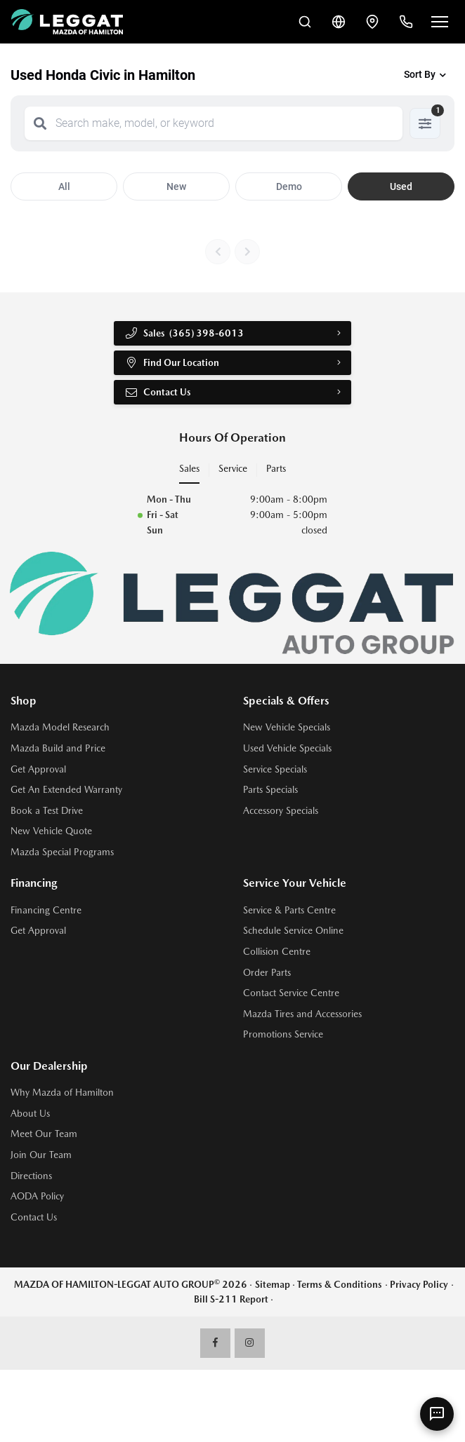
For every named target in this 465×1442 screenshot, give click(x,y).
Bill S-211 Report (231, 1299)
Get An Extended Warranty (66, 789)
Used (401, 186)
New (176, 186)
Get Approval (38, 769)
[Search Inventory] (305, 22)
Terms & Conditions (339, 1284)
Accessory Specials (280, 810)
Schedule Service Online (293, 930)
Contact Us (157, 392)
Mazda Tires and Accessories (302, 1013)
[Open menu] (440, 21)
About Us (30, 1113)
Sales (189, 468)
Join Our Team (41, 1154)
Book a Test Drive (47, 810)
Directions (31, 1175)
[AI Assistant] (437, 1414)
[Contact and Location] (372, 22)
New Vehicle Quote (51, 830)
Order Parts (267, 972)
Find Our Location (171, 363)
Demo (289, 186)
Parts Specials (270, 789)
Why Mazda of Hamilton (62, 1092)
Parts (276, 468)
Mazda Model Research (60, 727)
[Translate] (339, 22)
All (64, 186)
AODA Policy (37, 1196)
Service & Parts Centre (289, 910)
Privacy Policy (419, 1284)
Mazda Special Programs (62, 851)
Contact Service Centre (291, 992)
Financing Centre (46, 910)
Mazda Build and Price (58, 748)
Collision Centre (276, 951)
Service (232, 468)
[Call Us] (406, 22)
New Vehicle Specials (286, 727)
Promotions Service (283, 1034)
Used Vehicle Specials (287, 748)
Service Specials (275, 769)
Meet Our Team (44, 1133)
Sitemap (272, 1284)
